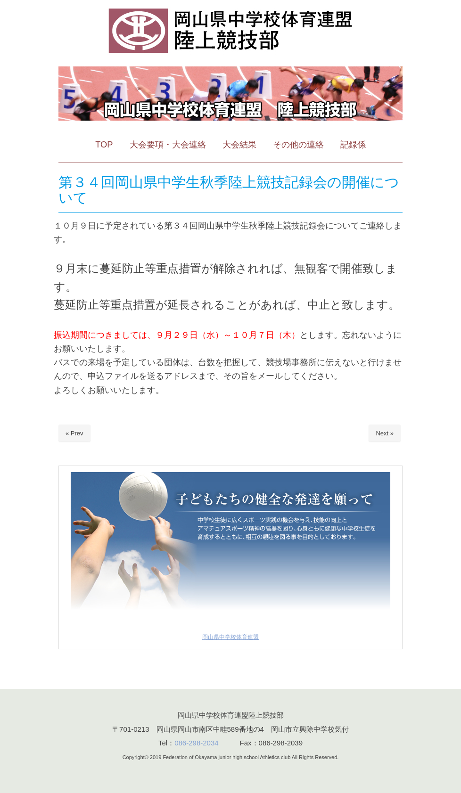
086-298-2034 (196, 743)
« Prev (74, 433)
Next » (385, 433)
